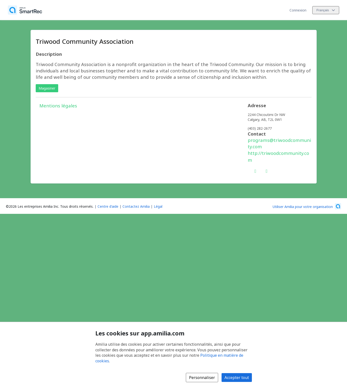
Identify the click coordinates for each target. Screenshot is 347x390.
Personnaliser (202, 377)
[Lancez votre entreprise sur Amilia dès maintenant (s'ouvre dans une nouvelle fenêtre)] (307, 206)
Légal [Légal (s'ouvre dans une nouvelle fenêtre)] (158, 206)
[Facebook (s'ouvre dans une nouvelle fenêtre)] (255, 170)
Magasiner (47, 88)
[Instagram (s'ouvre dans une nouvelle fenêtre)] (266, 170)
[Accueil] (25, 10)
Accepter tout (236, 377)
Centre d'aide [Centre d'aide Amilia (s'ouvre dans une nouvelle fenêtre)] (108, 206)
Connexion (298, 10)
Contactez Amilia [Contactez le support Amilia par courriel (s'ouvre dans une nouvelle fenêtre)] (136, 206)
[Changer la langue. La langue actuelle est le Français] (325, 10)
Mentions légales (58, 106)
